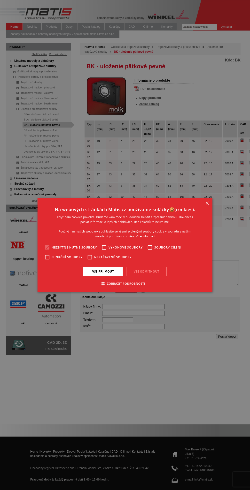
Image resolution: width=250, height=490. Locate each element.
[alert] (125, 245)
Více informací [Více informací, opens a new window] (145, 236)
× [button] (207, 203)
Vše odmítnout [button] (146, 271)
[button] (125, 283)
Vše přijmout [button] (103, 271)
